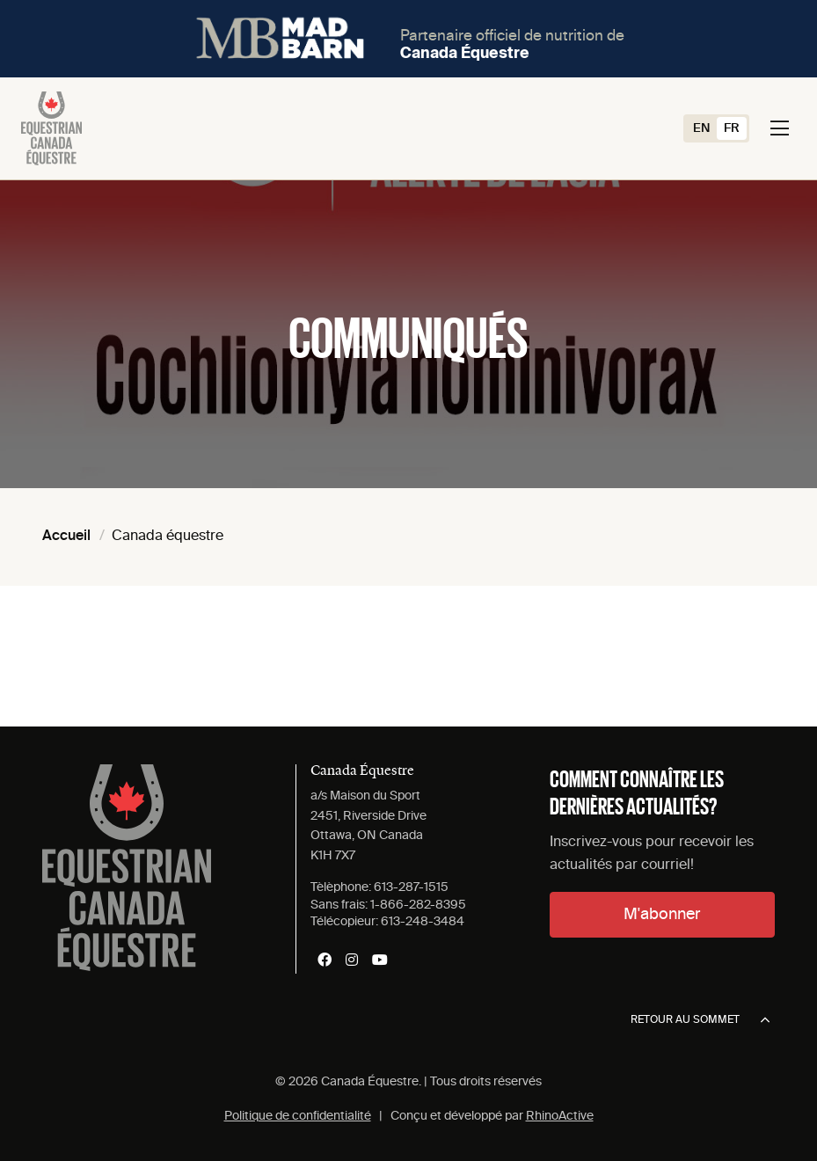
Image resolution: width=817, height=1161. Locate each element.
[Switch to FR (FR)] (732, 128)
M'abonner (662, 915)
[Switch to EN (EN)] (701, 128)
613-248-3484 (422, 922)
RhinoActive (560, 1116)
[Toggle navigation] (779, 128)
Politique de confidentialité (297, 1116)
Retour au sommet (700, 1020)
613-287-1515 (411, 887)
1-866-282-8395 (418, 905)
